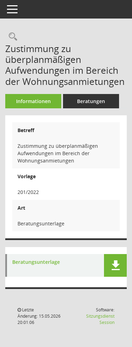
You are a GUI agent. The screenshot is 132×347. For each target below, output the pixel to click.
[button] (115, 265)
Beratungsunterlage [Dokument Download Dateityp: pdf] (36, 262)
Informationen (33, 101)
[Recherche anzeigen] (11, 37)
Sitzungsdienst (100, 319)
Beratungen (91, 101)
